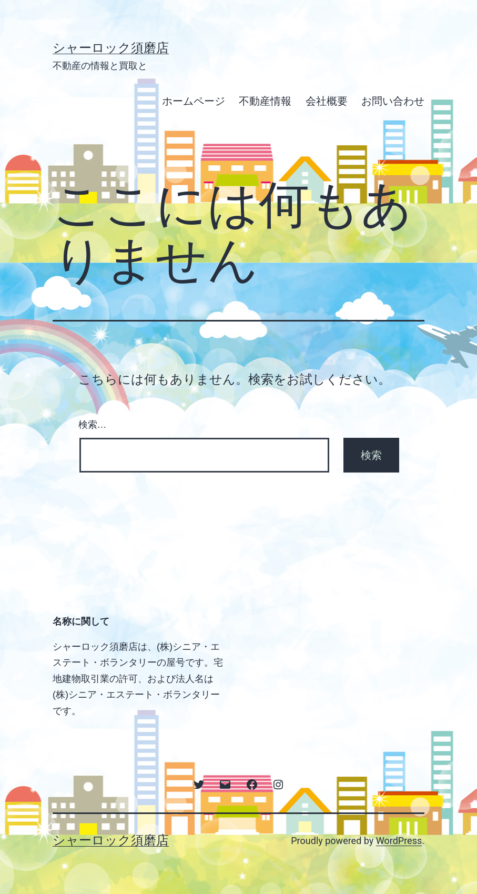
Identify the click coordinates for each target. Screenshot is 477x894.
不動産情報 (265, 101)
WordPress (399, 840)
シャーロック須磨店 (111, 48)
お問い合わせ (392, 101)
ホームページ (193, 101)
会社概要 (327, 101)
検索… (92, 424)
